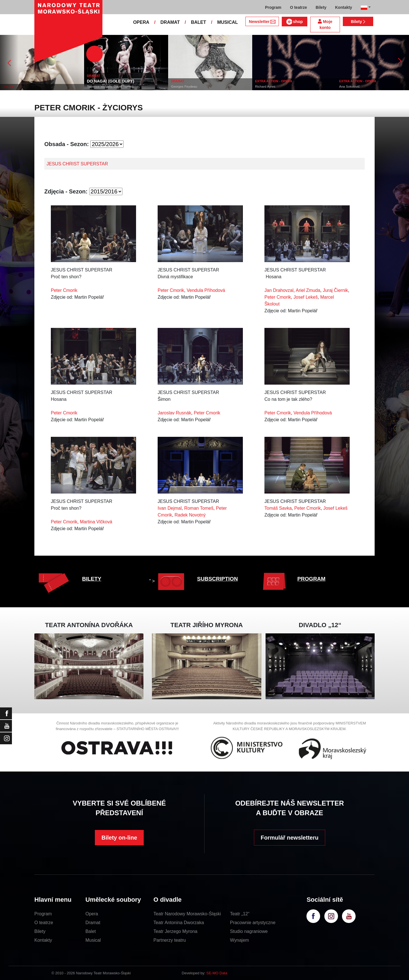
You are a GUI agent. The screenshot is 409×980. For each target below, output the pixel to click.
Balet (90, 931)
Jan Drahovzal (278, 290)
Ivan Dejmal (169, 508)
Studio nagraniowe (249, 931)
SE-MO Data (217, 973)
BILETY (91, 579)
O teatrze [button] (298, 7)
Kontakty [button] (343, 7)
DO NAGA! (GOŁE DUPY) (110, 81)
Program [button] (273, 7)
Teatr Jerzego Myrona (175, 931)
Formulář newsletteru (289, 837)
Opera (91, 913)
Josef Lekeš (305, 297)
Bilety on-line (119, 837)
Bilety (358, 21)
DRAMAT (170, 22)
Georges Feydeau (184, 86)
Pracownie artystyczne (253, 922)
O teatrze (43, 922)
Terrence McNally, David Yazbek (110, 86)
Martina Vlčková (96, 521)
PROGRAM (311, 579)
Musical (93, 940)
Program (43, 913)
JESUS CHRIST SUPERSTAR (77, 163)
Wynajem (239, 940)
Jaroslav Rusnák (174, 412)
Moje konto (325, 24)
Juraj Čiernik (335, 290)
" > (168, 581)
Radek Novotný (190, 515)
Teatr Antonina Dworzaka (178, 922)
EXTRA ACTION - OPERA (273, 81)
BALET (198, 22)
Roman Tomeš (198, 508)
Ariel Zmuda (308, 290)
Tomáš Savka (278, 508)
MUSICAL (227, 22)
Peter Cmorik (64, 290)
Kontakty (43, 940)
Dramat (92, 922)
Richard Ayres (265, 86)
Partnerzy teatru (169, 940)
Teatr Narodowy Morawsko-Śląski (187, 913)
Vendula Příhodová (206, 290)
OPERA (141, 22)
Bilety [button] (321, 7)
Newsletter (262, 21)
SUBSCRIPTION (217, 579)
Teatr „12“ (239, 913)
